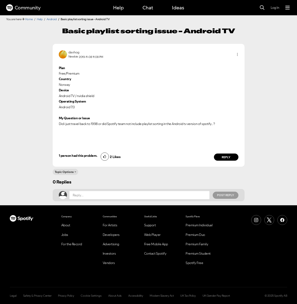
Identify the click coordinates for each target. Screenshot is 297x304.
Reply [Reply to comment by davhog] (226, 157)
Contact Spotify (155, 253)
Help (118, 7)
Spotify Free (194, 263)
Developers (111, 234)
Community (23, 7)
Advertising (111, 244)
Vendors (109, 263)
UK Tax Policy (188, 295)
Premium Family (197, 244)
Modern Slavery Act (162, 295)
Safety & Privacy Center (37, 295)
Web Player (152, 234)
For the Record (71, 244)
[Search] (262, 7)
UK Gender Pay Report (216, 295)
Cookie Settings (91, 295)
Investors (109, 253)
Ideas (178, 7)
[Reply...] (139, 195)
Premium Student (198, 253)
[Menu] (287, 8)
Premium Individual (199, 225)
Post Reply (225, 195)
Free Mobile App (156, 244)
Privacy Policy (66, 295)
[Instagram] (256, 220)
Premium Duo (195, 234)
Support (150, 225)
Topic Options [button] (64, 172)
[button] (237, 54)
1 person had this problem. (78, 155)
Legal (13, 295)
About (65, 225)
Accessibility (135, 295)
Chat (147, 7)
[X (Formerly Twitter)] (269, 220)
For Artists (110, 225)
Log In (275, 7)
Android (52, 19)
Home (29, 19)
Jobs (64, 234)
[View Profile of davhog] (73, 52)
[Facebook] (282, 220)
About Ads (115, 295)
